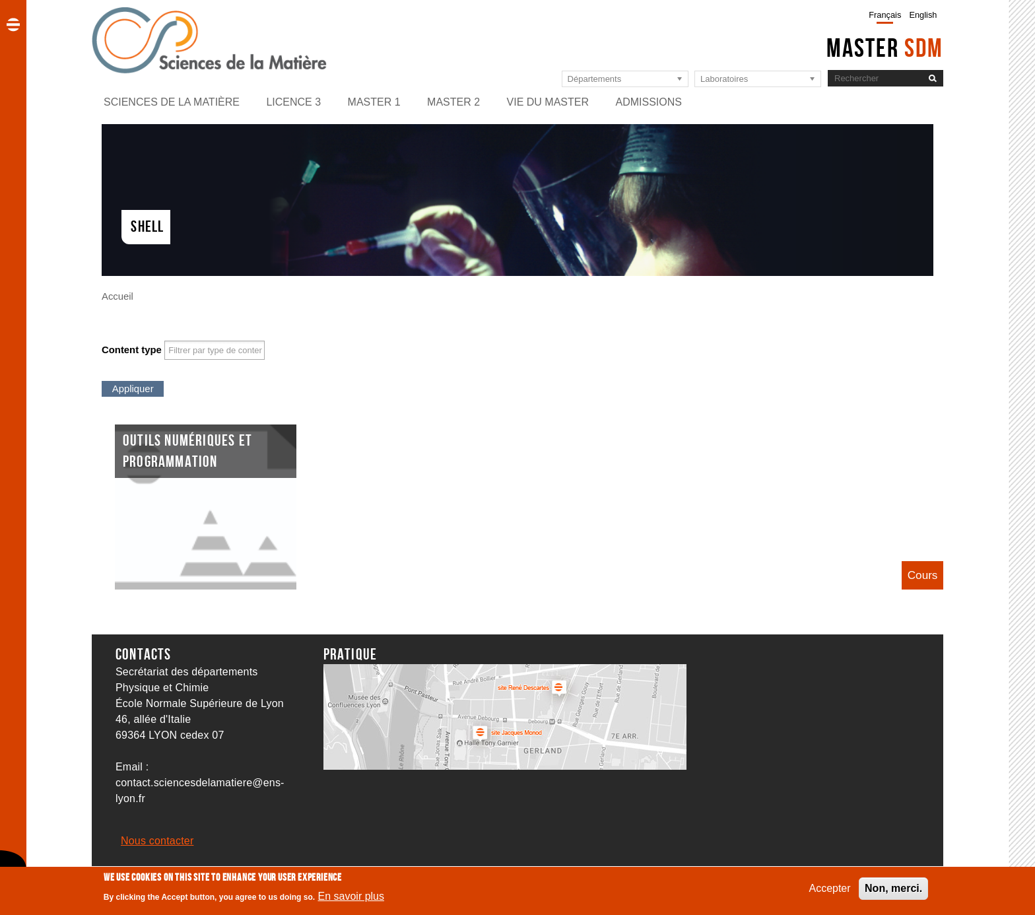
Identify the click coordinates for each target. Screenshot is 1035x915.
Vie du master (548, 102)
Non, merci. (893, 891)
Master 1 (374, 102)
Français (885, 15)
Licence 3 (293, 102)
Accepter (829, 891)
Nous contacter (157, 840)
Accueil (117, 296)
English (923, 15)
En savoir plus (351, 899)
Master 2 (453, 102)
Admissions (648, 102)
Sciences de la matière (172, 102)
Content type (132, 350)
